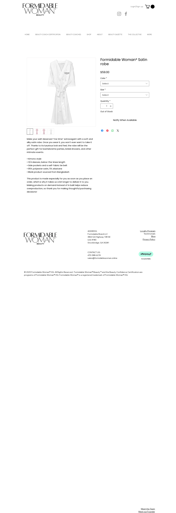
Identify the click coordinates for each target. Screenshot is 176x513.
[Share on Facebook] (102, 130)
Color (103, 78)
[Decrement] (102, 106)
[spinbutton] (106, 106)
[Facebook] (126, 13)
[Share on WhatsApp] (112, 130)
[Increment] (111, 106)
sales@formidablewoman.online (102, 258)
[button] (150, 7)
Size (103, 89)
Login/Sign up (137, 6)
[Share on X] (117, 130)
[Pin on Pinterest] (107, 130)
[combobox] (124, 83)
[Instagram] (119, 13)
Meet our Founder (146, 511)
